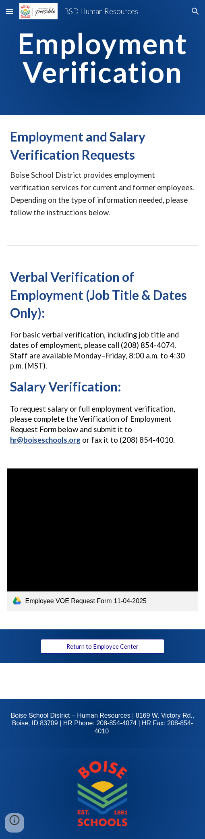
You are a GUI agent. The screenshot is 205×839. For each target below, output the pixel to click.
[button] (9, 11)
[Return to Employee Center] (102, 646)
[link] (102, 540)
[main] (102, 57)
